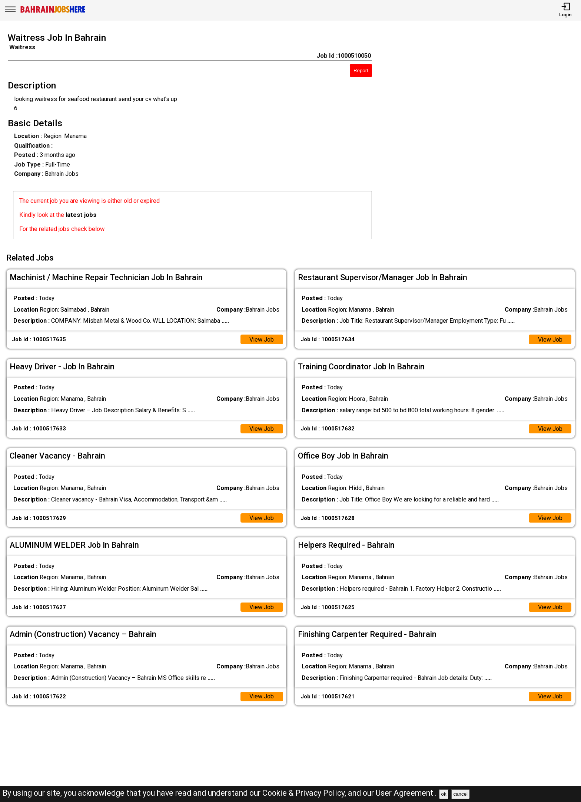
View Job (261, 338)
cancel (460, 794)
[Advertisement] (484, 138)
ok (443, 794)
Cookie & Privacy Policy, (305, 793)
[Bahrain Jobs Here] (53, 12)
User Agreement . (406, 793)
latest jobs (81, 214)
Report (360, 70)
